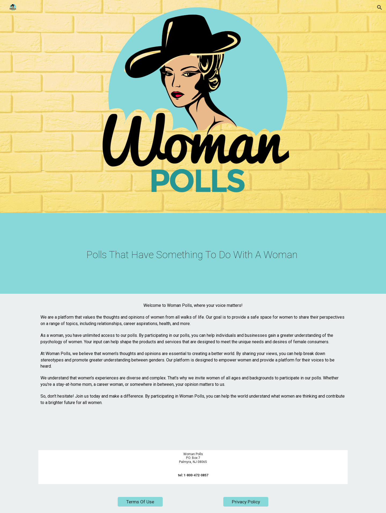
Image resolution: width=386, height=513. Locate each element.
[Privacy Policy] (246, 502)
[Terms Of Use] (140, 502)
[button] (379, 7)
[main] (193, 255)
